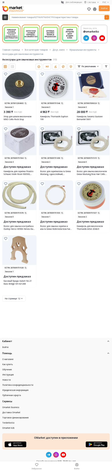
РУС (106, 2)
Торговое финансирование (15, 417)
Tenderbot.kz (8, 422)
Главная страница (11, 49)
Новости (6, 379)
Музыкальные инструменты (82, 49)
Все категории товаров (36, 49)
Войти (104, 8)
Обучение (7, 369)
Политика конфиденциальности (17, 385)
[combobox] (88, 66)
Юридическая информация (15, 390)
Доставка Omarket (11, 412)
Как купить (7, 364)
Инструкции (8, 374)
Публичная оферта (11, 395)
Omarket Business (10, 407)
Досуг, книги (59, 49)
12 (14, 298)
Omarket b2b (8, 427)
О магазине (7, 359)
